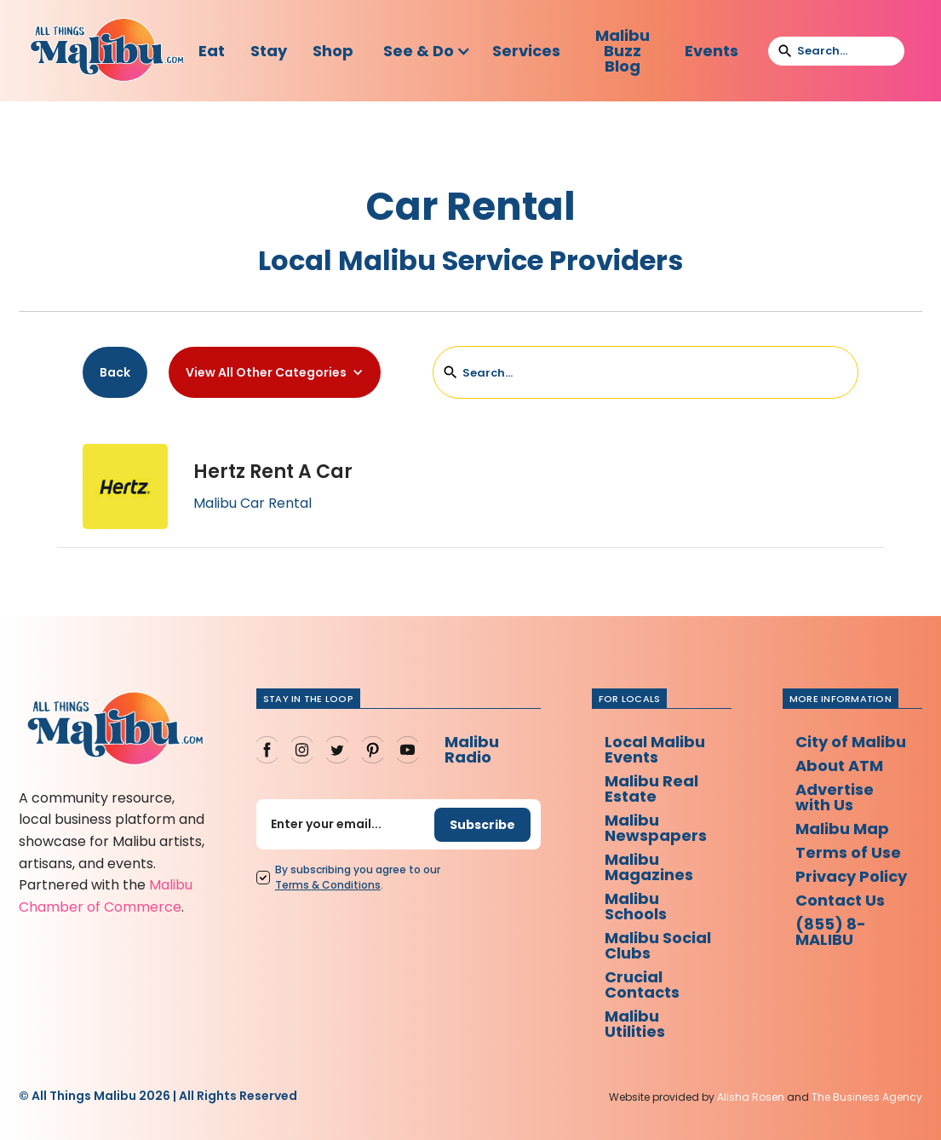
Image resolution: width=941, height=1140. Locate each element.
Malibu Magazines (649, 867)
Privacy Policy (851, 876)
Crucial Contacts (642, 984)
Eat (211, 50)
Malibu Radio (472, 749)
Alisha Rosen (750, 1097)
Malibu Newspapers (656, 827)
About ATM (839, 765)
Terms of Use (848, 852)
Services (526, 50)
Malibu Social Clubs (658, 945)
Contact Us (840, 900)
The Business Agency (867, 1097)
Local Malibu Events (655, 749)
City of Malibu (850, 741)
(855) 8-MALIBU (830, 931)
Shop (333, 50)
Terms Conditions (328, 885)
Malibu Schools (636, 906)
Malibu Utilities (635, 1023)
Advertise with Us (834, 797)
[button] (427, 51)
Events (711, 50)
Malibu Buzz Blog (622, 51)
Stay (268, 50)
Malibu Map (842, 828)
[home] (107, 50)
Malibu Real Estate (651, 788)
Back (115, 372)
